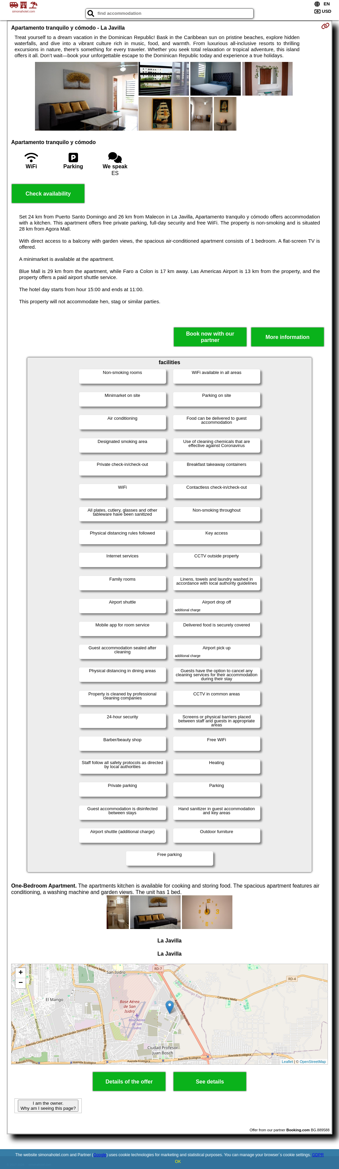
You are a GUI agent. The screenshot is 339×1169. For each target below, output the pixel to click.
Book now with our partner (210, 337)
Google (100, 1155)
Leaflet (287, 1062)
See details (210, 1082)
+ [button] (20, 973)
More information (287, 337)
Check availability (48, 194)
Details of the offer (129, 1082)
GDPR (318, 1155)
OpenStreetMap (313, 1062)
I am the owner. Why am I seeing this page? (48, 1106)
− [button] (20, 983)
